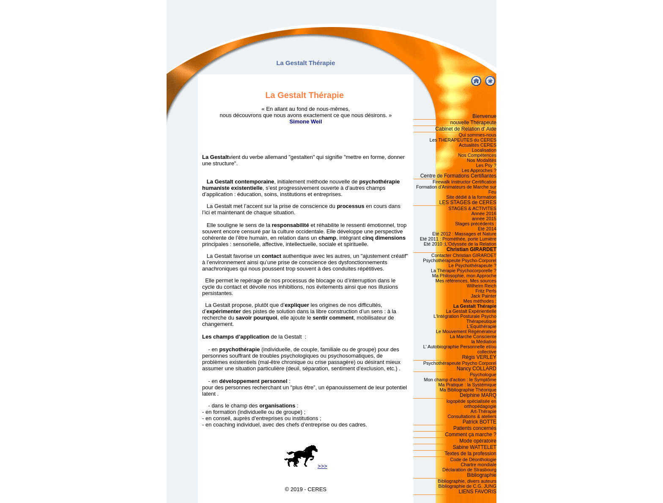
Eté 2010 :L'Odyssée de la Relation (460, 243)
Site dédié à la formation (471, 197)
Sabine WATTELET (474, 447)
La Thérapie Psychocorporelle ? (463, 270)
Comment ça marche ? (470, 434)
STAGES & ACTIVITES (473, 208)
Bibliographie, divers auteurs (467, 481)
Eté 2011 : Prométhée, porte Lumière (458, 238)
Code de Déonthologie (473, 459)
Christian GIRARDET (471, 249)
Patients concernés (474, 428)
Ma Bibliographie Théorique (468, 389)
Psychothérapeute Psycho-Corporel (459, 260)
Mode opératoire (478, 441)
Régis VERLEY (479, 357)
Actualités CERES (477, 145)
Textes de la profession (470, 454)
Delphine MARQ (478, 395)
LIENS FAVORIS (477, 492)
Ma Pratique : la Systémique (467, 384)
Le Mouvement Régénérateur (466, 331)
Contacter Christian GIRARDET (463, 255)
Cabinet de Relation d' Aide (466, 129)
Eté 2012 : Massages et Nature (464, 233)
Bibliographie (481, 475)
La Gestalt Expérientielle (471, 311)
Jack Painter (483, 295)
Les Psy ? (486, 165)
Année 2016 (483, 213)
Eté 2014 (487, 228)
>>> (305, 466)
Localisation (484, 150)
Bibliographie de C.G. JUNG (467, 486)
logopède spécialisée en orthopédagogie (471, 404)
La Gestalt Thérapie (474, 306)
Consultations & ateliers (471, 416)
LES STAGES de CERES (467, 202)
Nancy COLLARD (476, 369)
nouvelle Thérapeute (473, 123)
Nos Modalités (481, 160)
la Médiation (483, 341)
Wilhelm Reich (481, 285)
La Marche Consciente (473, 336)
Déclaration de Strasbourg (469, 469)
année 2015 (484, 218)
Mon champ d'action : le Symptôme (460, 379)
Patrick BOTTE (479, 422)
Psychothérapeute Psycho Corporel (459, 363)
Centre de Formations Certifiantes (458, 176)
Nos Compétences (477, 155)
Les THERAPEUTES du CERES (463, 139)
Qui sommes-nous (477, 134)
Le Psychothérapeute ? (472, 265)
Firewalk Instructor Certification (464, 181)
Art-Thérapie (483, 411)
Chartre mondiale (478, 464)
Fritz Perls (486, 290)
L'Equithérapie (481, 326)
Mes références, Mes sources (466, 280)
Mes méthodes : (479, 300)
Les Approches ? (479, 170)
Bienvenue (484, 116)
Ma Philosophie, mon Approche (464, 275)
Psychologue (483, 374)
